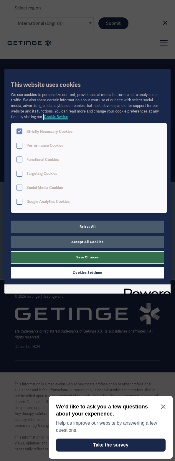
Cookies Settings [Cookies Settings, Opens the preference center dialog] (87, 273)
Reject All (88, 226)
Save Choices (87, 257)
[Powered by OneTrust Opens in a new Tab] (145, 290)
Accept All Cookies (87, 242)
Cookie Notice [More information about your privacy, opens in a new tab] (56, 116)
